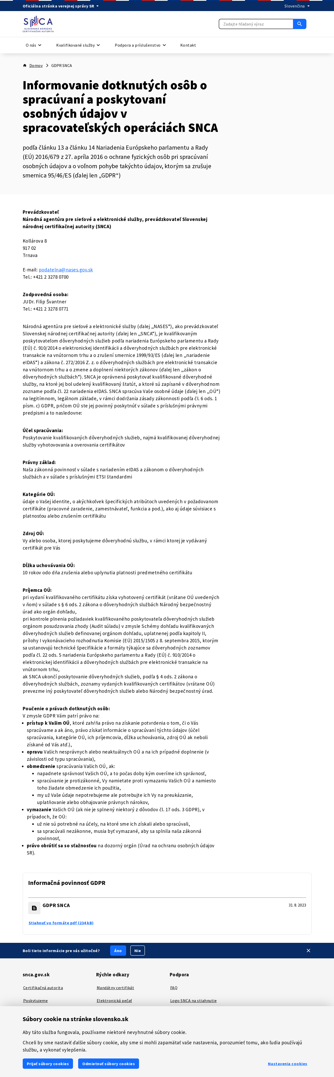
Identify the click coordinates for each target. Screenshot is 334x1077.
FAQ (174, 987)
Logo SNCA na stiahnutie (193, 1000)
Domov (36, 65)
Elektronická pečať (114, 1000)
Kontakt (188, 45)
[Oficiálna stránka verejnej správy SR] (62, 6)
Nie (137, 950)
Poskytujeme (35, 1000)
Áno (118, 950)
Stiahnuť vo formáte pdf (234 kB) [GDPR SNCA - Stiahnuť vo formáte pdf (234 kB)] (61, 922)
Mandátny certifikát (115, 987)
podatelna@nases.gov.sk (66, 270)
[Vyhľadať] (299, 24)
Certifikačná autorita (43, 987)
